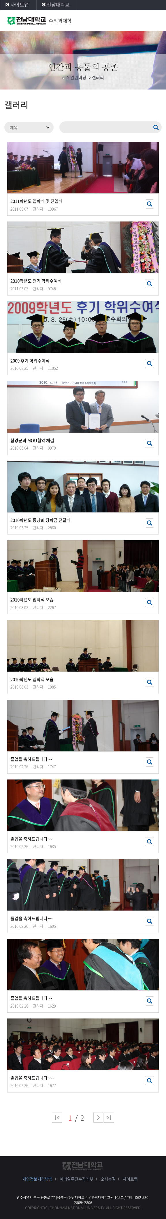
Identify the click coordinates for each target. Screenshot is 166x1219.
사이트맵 (19, 4)
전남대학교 (58, 4)
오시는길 (108, 1179)
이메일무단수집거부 (76, 1179)
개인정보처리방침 (37, 1179)
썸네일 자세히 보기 (149, 204)
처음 (57, 1118)
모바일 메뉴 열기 (156, 20)
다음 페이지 (98, 1118)
